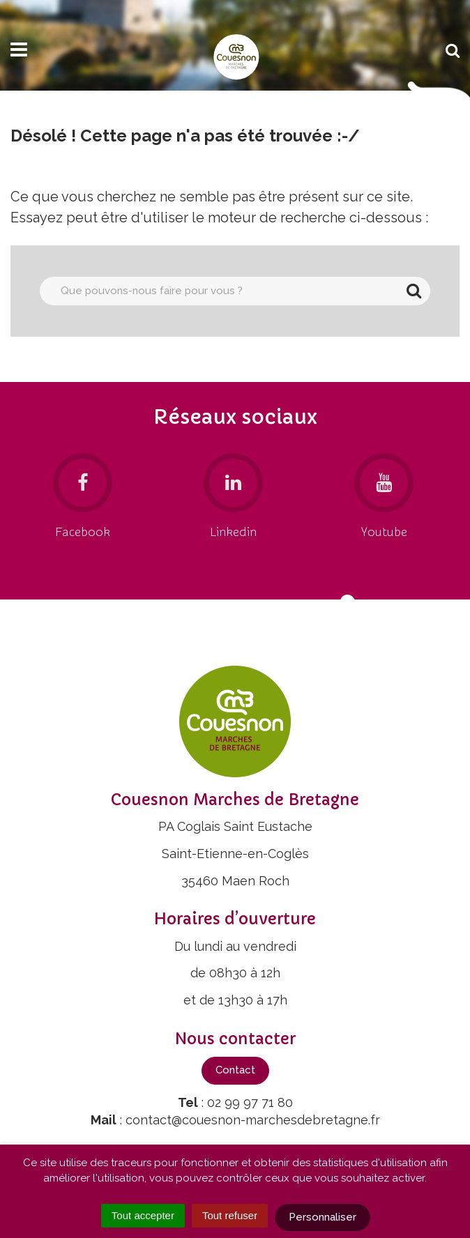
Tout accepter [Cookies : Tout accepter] (143, 1215)
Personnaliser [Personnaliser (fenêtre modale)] (322, 1217)
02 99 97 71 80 (250, 1102)
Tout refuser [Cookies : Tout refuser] (229, 1215)
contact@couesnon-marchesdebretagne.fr (253, 1120)
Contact (235, 1070)
